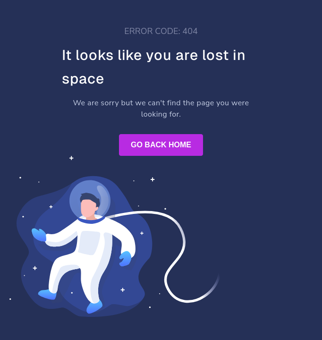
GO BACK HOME (161, 145)
